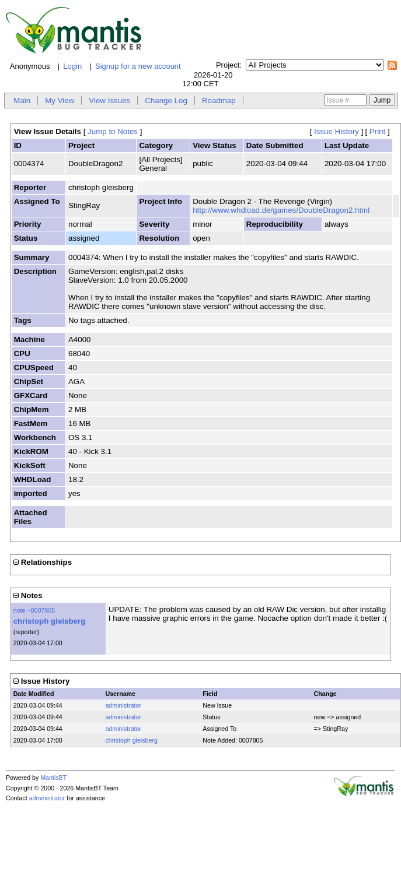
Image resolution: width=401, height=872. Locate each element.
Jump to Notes (113, 131)
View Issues (109, 100)
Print (377, 131)
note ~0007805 (34, 610)
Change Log (166, 100)
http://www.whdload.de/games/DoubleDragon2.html (281, 210)
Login (72, 66)
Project (227, 65)
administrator (123, 705)
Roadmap (219, 100)
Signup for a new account (138, 66)
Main (21, 100)
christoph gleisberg (49, 621)
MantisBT (53, 777)
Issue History (336, 131)
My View (59, 100)
